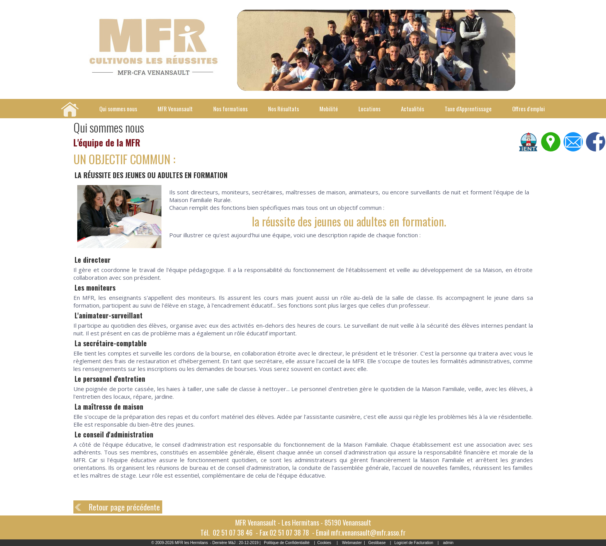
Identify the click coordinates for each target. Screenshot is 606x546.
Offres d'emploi (528, 108)
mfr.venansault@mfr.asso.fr (368, 532)
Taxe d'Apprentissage (468, 108)
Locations (369, 108)
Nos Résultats (283, 108)
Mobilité (328, 108)
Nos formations (230, 108)
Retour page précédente (124, 507)
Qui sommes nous (118, 108)
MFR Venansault (175, 108)
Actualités (412, 108)
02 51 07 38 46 (233, 532)
